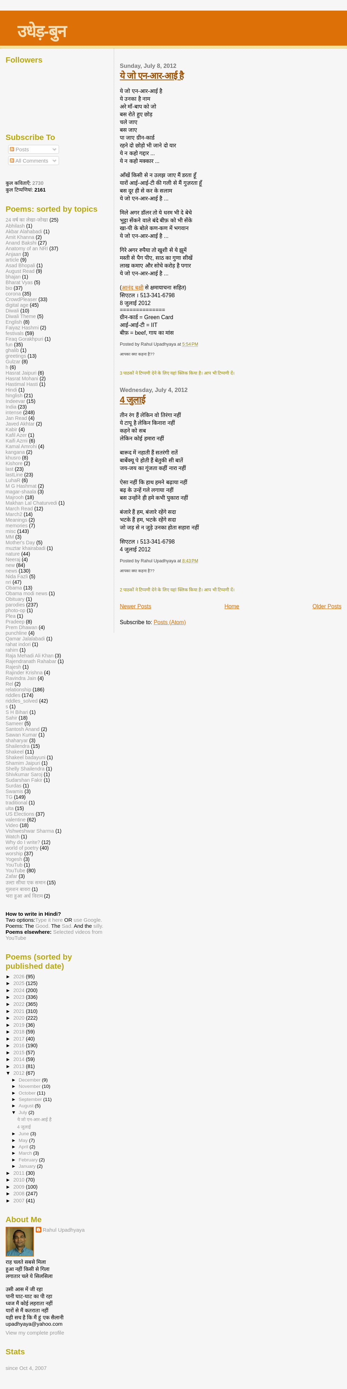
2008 (19, 1193)
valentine (16, 819)
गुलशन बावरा (18, 889)
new (10, 565)
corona (13, 294)
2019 (19, 1025)
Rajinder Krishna (24, 672)
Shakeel (15, 752)
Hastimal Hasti (22, 384)
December (30, 1080)
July (24, 1112)
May (24, 1140)
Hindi (11, 390)
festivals (15, 333)
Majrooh (15, 497)
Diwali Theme (21, 316)
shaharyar (17, 740)
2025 (19, 983)
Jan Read (16, 418)
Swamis (14, 791)
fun (9, 344)
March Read (19, 508)
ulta (10, 808)
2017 (19, 1039)
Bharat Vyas (19, 282)
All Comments (29, 161)
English (14, 322)
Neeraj (13, 559)
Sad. (67, 926)
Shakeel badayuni (26, 757)
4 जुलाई (132, 400)
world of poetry (22, 848)
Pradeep (15, 622)
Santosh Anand (23, 729)
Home (231, 606)
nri (8, 582)
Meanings (17, 520)
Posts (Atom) (170, 622)
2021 (19, 1011)
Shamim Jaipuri (23, 763)
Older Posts (326, 606)
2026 (19, 976)
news (11, 571)
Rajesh (13, 667)
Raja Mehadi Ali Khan (30, 655)
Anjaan (13, 254)
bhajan (13, 277)
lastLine (15, 474)
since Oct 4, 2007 (26, 1368)
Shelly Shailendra (25, 769)
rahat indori (18, 644)
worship (14, 853)
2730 (38, 183)
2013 (19, 1066)
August (27, 1105)
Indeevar (15, 401)
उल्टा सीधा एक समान (26, 882)
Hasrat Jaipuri (21, 373)
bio (9, 288)
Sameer (14, 723)
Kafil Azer (16, 435)
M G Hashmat (21, 486)
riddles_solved (22, 701)
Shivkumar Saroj (24, 774)
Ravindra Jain (21, 678)
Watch (13, 836)
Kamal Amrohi (21, 446)
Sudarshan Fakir (24, 780)
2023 (19, 997)
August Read (20, 271)
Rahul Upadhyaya (64, 1230)
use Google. (87, 920)
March (26, 1153)
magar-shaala (21, 491)
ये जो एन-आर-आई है (151, 76)
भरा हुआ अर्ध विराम (24, 896)
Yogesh (14, 859)
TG (9, 797)
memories (17, 525)
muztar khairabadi (26, 548)
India (11, 407)
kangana (15, 452)
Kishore (14, 463)
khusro (13, 458)
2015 (19, 1052)
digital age (17, 305)
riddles (13, 695)
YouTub (14, 865)
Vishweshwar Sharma (30, 831)
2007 (19, 1200)
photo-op (15, 610)
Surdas (14, 786)
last (9, 469)
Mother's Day (20, 542)
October (28, 1093)
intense (14, 412)
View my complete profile (35, 1333)
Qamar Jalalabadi (25, 638)
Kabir (11, 429)
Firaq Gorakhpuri (24, 339)
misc (11, 531)
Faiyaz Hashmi (22, 327)
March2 (14, 514)
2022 (19, 1004)
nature (13, 554)
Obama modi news (26, 593)
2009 (19, 1187)
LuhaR (13, 480)
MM (10, 537)
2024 (19, 990)
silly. (98, 926)
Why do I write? (23, 842)
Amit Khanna (20, 237)
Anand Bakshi (21, 243)
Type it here (49, 920)
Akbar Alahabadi (24, 231)
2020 (19, 1018)
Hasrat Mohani (22, 378)
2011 (19, 1173)
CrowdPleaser (21, 299)
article (12, 260)
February (29, 1159)
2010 (19, 1180)
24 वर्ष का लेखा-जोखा (27, 220)
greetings (16, 356)
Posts (19, 149)
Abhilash (15, 226)
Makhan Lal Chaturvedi (31, 503)
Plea (11, 616)
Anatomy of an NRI (27, 248)
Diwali (12, 310)
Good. (42, 926)
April (24, 1146)
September (31, 1099)
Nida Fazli (17, 576)
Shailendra (18, 746)
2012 (19, 1073)
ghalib (12, 350)
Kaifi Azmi (17, 441)
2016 (19, 1045)
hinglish (14, 395)
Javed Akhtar (20, 424)
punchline (16, 633)
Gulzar (13, 361)
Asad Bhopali (20, 265)
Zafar (11, 876)
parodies (15, 605)
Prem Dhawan (21, 627)
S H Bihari (17, 712)
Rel (9, 684)
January (28, 1166)
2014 (19, 1059)
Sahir (11, 718)
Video (12, 825)
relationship (18, 689)
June (24, 1133)
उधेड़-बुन (41, 31)
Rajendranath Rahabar (31, 661)
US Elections (20, 814)
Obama (14, 588)
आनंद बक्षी (132, 288)
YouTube (15, 870)
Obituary (15, 599)
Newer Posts (135, 606)
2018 (19, 1032)
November (30, 1086)
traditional (17, 802)
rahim (12, 650)
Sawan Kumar (21, 735)
